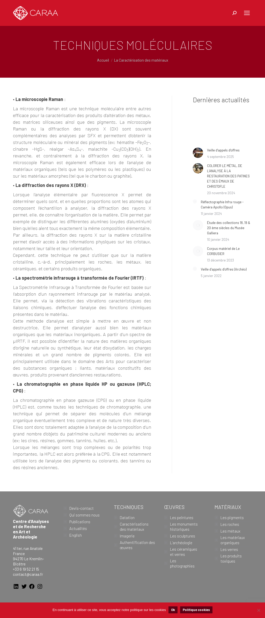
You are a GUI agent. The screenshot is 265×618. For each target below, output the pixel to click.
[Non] (258, 610)
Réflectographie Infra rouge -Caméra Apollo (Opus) (222, 204)
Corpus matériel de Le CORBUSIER (223, 251)
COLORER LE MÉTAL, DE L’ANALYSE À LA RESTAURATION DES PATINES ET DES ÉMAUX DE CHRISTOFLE (228, 176)
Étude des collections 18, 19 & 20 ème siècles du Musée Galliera (228, 228)
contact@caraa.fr (28, 574)
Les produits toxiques (231, 558)
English (75, 535)
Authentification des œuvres (137, 545)
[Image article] (198, 153)
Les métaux (230, 531)
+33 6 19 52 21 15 (26, 569)
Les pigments (232, 517)
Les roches (229, 524)
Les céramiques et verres (183, 552)
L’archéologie (181, 542)
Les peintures (181, 517)
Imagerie (127, 536)
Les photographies (182, 563)
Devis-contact (81, 508)
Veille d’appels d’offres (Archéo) (224, 269)
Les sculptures (182, 536)
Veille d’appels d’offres (223, 150)
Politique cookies (196, 610)
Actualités (78, 528)
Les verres (229, 549)
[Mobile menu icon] (247, 13)
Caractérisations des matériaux (134, 527)
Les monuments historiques (184, 527)
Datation (127, 517)
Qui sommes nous (84, 515)
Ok (173, 610)
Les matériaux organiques (232, 540)
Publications (79, 521)
